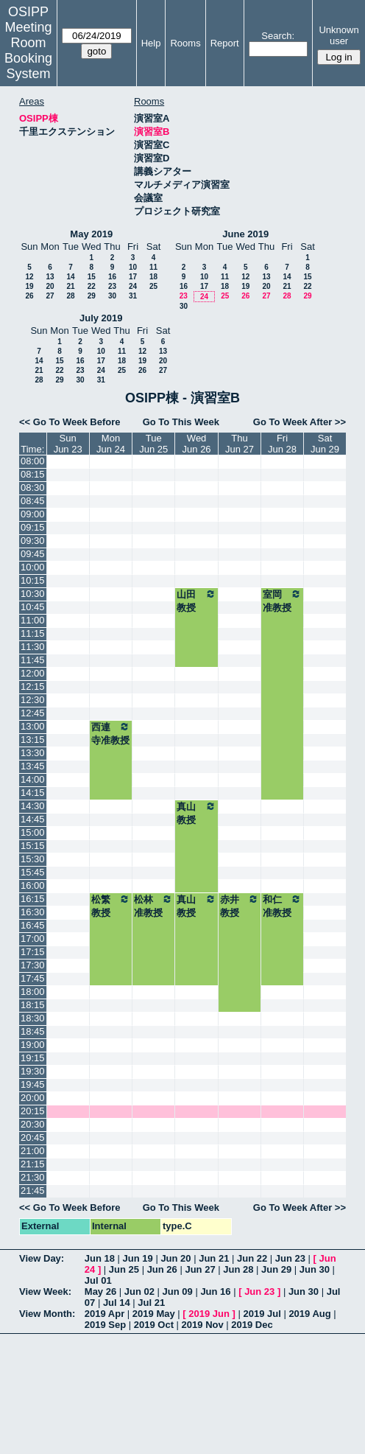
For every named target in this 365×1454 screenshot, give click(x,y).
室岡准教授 (282, 600)
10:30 (33, 593)
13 (50, 277)
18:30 (33, 1018)
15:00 (33, 832)
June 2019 (245, 234)
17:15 (33, 951)
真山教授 (196, 812)
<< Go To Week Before (70, 421)
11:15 (33, 633)
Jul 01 (98, 1280)
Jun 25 (124, 1269)
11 (153, 267)
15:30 (33, 858)
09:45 (33, 553)
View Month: (47, 1313)
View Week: (45, 1291)
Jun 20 (175, 1258)
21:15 (33, 1164)
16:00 (33, 885)
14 (70, 277)
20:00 (33, 1097)
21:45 (33, 1190)
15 (92, 277)
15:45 (33, 872)
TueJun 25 (153, 444)
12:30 (33, 699)
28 (70, 296)
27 (50, 296)
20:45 (33, 1137)
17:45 (33, 978)
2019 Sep (105, 1324)
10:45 (33, 606)
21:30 (33, 1177)
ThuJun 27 (239, 444)
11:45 (33, 659)
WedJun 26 (196, 444)
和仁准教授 (282, 905)
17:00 (33, 938)
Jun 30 (315, 1269)
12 (29, 277)
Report (224, 43)
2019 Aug (309, 1313)
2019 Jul (261, 1313)
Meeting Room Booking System (28, 50)
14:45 (33, 819)
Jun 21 (214, 1258)
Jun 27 (200, 1269)
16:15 (33, 898)
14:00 (33, 779)
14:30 (33, 805)
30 (112, 296)
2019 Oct (154, 1324)
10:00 (33, 567)
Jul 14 (116, 1302)
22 (92, 286)
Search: (277, 35)
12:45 (33, 713)
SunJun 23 (68, 444)
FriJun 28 (282, 444)
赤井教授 (239, 905)
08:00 (33, 460)
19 (29, 286)
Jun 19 (138, 1258)
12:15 (33, 686)
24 (133, 286)
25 (153, 286)
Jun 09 (178, 1291)
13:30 (33, 752)
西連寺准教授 (110, 733)
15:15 (33, 845)
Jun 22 (252, 1258)
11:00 (33, 620)
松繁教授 (110, 905)
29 (92, 296)
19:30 (33, 1071)
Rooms (185, 43)
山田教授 (196, 600)
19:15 (33, 1057)
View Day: (41, 1258)
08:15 (33, 474)
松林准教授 (153, 905)
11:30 (33, 646)
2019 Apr (104, 1313)
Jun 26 (162, 1269)
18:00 (33, 991)
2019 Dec (251, 1324)
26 (29, 296)
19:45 (33, 1084)
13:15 (33, 739)
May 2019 (91, 234)
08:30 (33, 487)
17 (133, 277)
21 (70, 286)
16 (112, 277)
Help (151, 43)
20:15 (33, 1110)
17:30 (33, 965)
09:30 (33, 540)
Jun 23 (290, 1258)
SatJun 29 (325, 444)
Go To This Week (181, 421)
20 (50, 286)
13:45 (33, 766)
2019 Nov (203, 1324)
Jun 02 (139, 1291)
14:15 (33, 792)
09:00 (33, 514)
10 (133, 267)
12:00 (33, 673)
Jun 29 (276, 1269)
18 (153, 277)
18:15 (33, 1004)
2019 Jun (209, 1313)
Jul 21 (151, 1302)
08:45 (33, 500)
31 (133, 296)
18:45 (33, 1031)
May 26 (100, 1291)
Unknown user (338, 35)
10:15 (33, 580)
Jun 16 (215, 1291)
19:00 (33, 1044)
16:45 (33, 925)
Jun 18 (100, 1258)
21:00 (33, 1150)
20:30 (33, 1124)
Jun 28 (238, 1269)
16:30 (33, 912)
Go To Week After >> (299, 421)
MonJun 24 (110, 444)
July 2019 (101, 318)
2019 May (153, 1313)
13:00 (33, 726)
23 (112, 286)
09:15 (33, 527)
